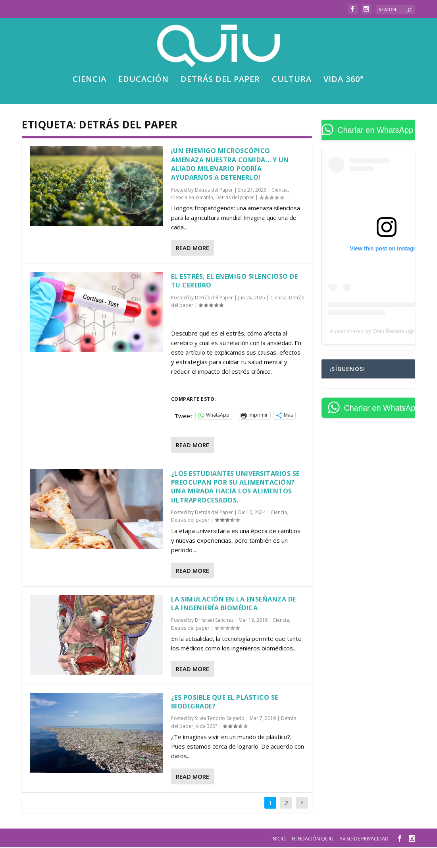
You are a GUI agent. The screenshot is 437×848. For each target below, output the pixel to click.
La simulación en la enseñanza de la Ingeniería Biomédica (233, 604)
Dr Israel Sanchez (214, 620)
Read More (192, 248)
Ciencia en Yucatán (192, 198)
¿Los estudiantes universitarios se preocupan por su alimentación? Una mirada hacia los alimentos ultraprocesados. (235, 487)
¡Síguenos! (347, 369)
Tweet (183, 415)
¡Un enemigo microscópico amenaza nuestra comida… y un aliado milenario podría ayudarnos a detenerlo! (230, 164)
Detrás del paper (220, 81)
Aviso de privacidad (364, 839)
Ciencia (89, 81)
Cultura (292, 81)
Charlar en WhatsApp (375, 130)
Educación (143, 81)
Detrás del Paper (214, 190)
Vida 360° (343, 81)
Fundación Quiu (312, 839)
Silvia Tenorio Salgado (219, 719)
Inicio (278, 839)
